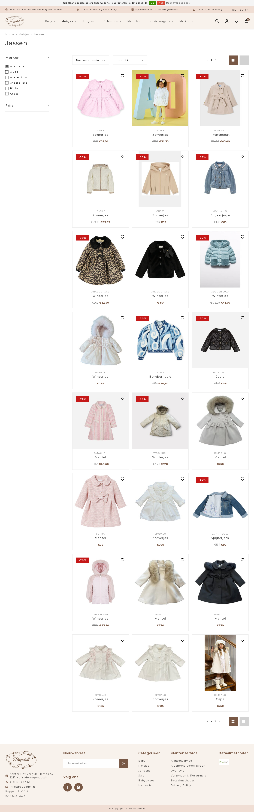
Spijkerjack (220, 538)
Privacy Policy (181, 785)
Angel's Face (19, 82)
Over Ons (177, 770)
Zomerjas (100, 134)
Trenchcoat (220, 134)
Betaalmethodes (183, 780)
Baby (50, 21)
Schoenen (113, 21)
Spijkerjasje (220, 215)
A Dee (14, 72)
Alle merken (18, 66)
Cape (220, 699)
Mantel (100, 457)
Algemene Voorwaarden (188, 765)
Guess (14, 93)
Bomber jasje (160, 376)
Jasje (220, 376)
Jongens (90, 21)
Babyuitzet (146, 780)
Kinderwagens (162, 21)
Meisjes (69, 21)
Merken (186, 21)
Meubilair (135, 21)
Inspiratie (145, 785)
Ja (152, 3)
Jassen (39, 34)
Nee (161, 3)
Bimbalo (15, 88)
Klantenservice (181, 760)
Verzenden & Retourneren (189, 775)
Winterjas (100, 296)
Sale (141, 775)
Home (9, 34)
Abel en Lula (18, 77)
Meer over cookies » (178, 3)
